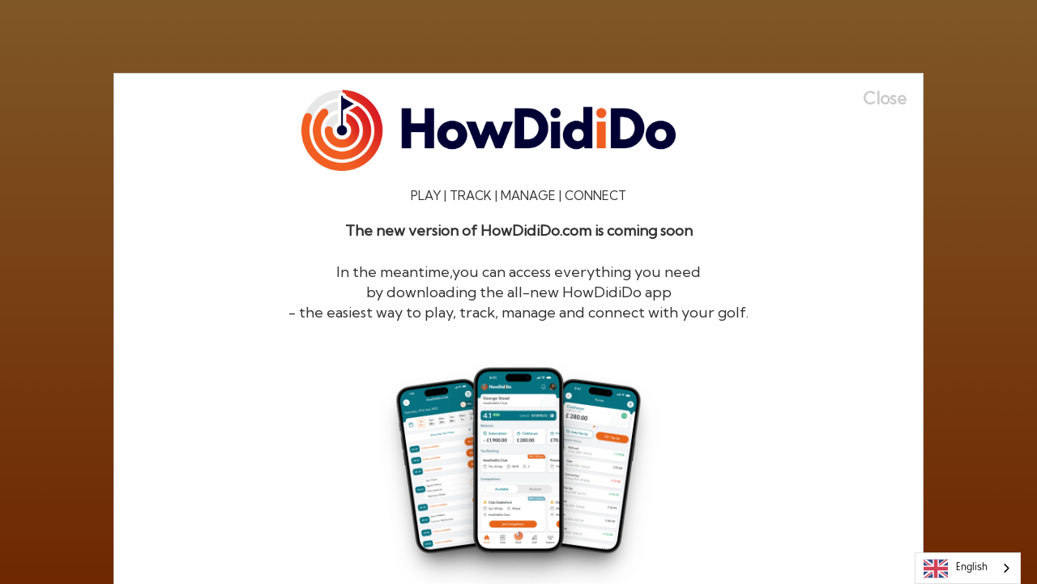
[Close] (893, 98)
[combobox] (968, 568)
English (956, 568)
